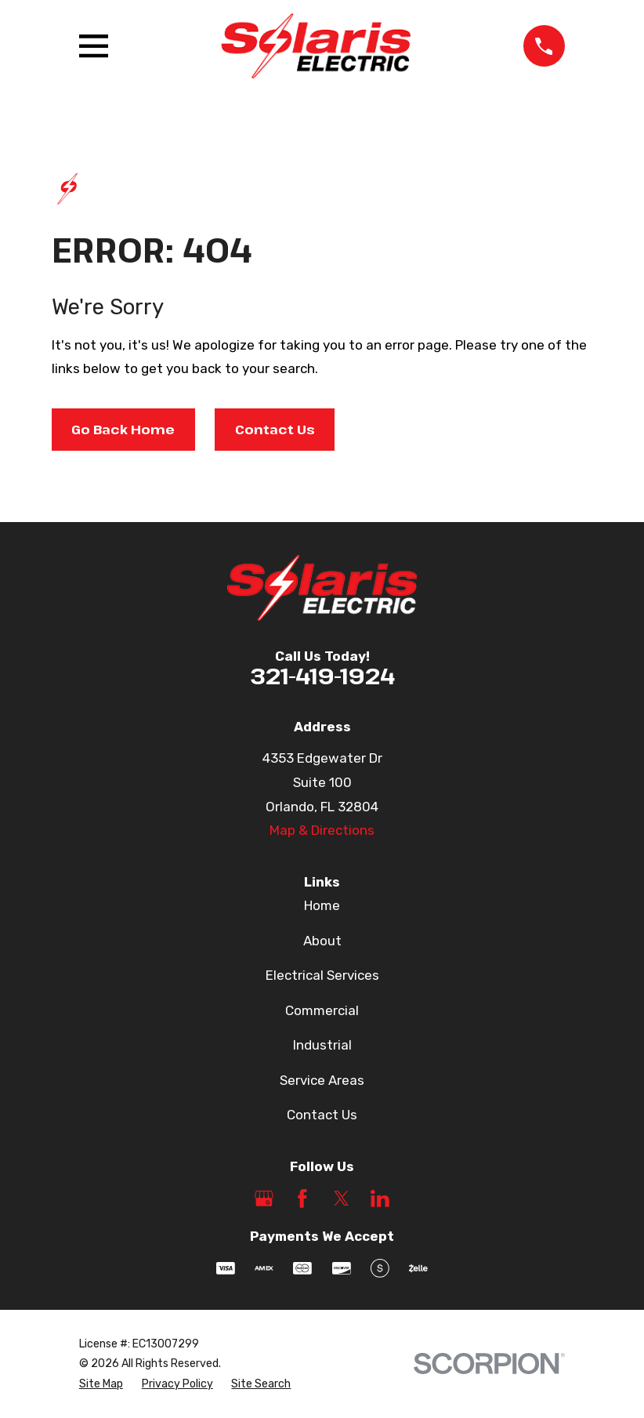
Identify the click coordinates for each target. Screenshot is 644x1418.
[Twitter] (341, 1198)
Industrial (322, 1045)
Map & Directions (322, 830)
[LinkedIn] (380, 1198)
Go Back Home (123, 429)
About (322, 940)
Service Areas (322, 1080)
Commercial (322, 1010)
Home (322, 905)
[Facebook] (302, 1198)
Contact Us (275, 429)
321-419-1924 (322, 675)
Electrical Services (322, 975)
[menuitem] (101, 1384)
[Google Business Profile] (264, 1198)
